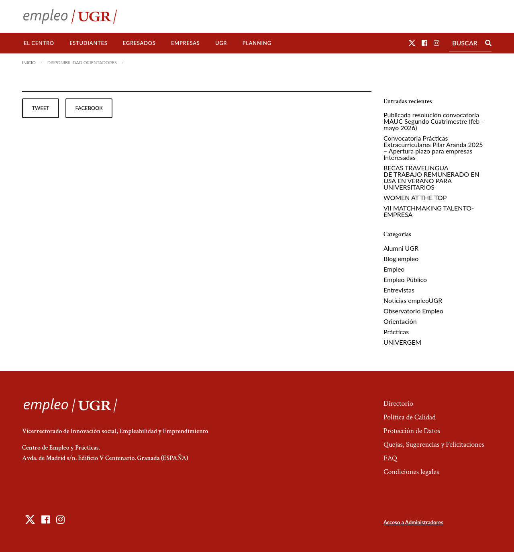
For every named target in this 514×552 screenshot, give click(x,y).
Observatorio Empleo (413, 311)
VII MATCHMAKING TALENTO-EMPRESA (428, 211)
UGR (221, 43)
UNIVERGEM (402, 342)
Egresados (139, 43)
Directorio (398, 403)
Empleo (393, 269)
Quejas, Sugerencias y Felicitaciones (433, 444)
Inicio (29, 62)
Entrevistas (398, 290)
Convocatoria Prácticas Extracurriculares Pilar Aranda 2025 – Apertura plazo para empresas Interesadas (433, 147)
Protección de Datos (411, 430)
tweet (40, 108)
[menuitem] (39, 43)
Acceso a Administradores (413, 522)
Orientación (400, 321)
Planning (257, 43)
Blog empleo (400, 258)
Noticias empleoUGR (412, 300)
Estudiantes (88, 43)
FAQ (390, 458)
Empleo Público (405, 279)
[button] (412, 43)
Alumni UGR (400, 248)
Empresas (185, 43)
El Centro (39, 43)
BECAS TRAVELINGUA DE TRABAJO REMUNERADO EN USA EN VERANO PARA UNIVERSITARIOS (431, 177)
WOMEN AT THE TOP (415, 197)
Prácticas (396, 331)
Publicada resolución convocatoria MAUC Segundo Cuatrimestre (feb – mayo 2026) (434, 121)
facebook (89, 108)
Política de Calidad (409, 417)
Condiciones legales (411, 471)
